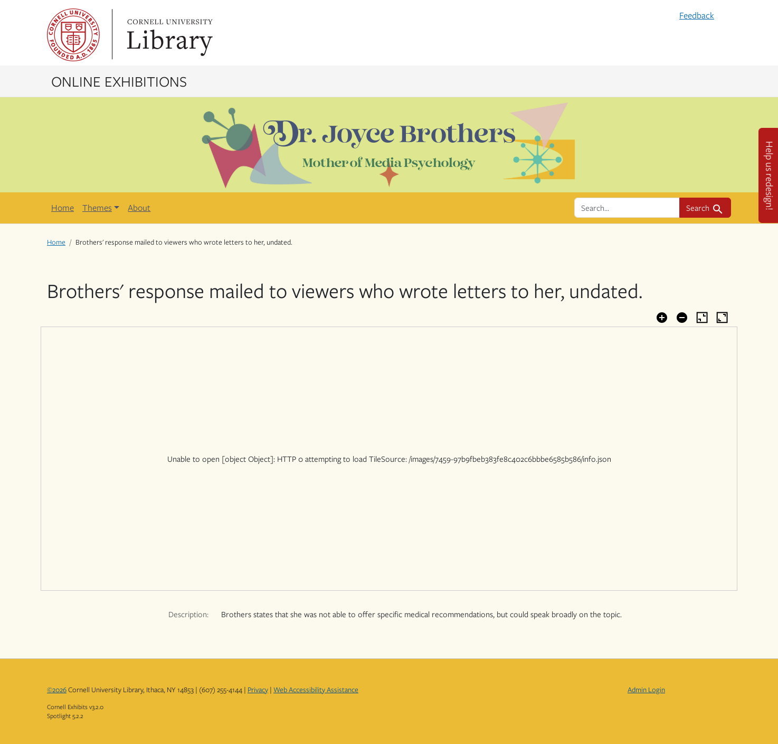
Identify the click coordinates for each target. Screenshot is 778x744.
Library (168, 34)
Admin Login (646, 689)
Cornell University (73, 34)
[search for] (627, 208)
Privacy (258, 689)
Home (62, 207)
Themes (97, 207)
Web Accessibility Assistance (315, 689)
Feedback (696, 15)
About (139, 207)
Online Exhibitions (119, 80)
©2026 (57, 689)
